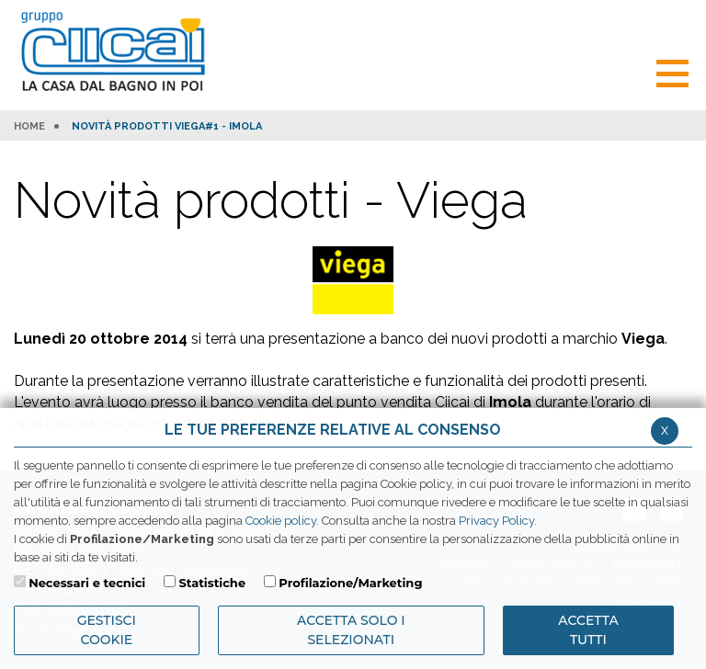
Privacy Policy (496, 520)
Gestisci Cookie (106, 630)
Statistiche (211, 582)
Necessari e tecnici (86, 582)
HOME (29, 126)
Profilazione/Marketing (350, 582)
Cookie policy (280, 520)
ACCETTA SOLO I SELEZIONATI (351, 630)
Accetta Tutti (588, 630)
